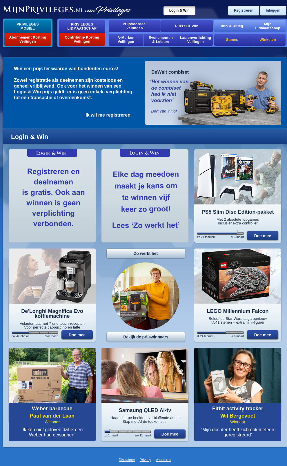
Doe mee (262, 235)
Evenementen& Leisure (161, 40)
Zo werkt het (146, 253)
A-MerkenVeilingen (126, 40)
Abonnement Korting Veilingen (27, 39)
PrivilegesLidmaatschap (82, 26)
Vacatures (163, 460)
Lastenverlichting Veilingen (195, 40)
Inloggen (273, 10)
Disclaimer (127, 460)
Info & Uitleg (232, 26)
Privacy (145, 460)
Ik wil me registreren (108, 115)
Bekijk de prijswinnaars (145, 337)
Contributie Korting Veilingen (82, 39)
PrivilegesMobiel (28, 26)
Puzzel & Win (186, 26)
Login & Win (179, 10)
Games (232, 40)
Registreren (243, 10)
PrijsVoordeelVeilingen (135, 26)
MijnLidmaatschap (267, 26)
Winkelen (268, 40)
